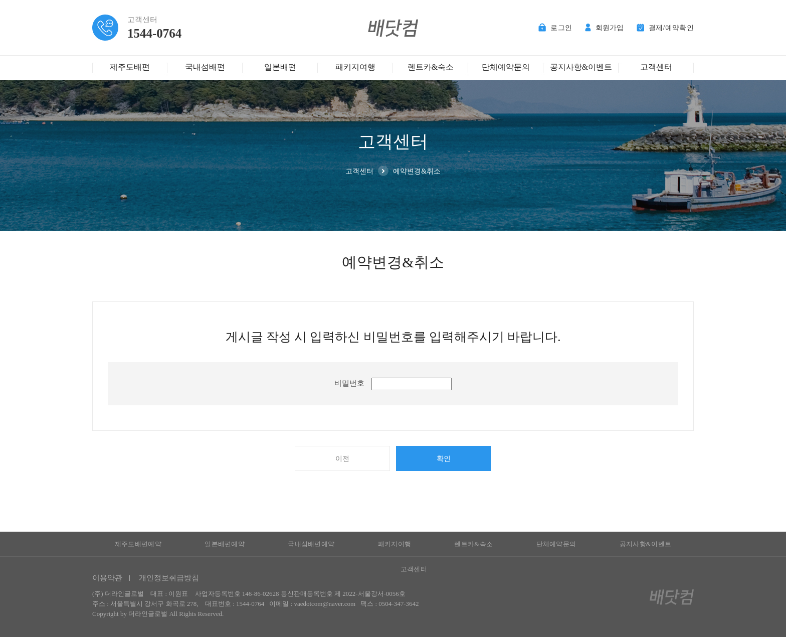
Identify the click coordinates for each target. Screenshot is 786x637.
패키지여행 (355, 67)
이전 (342, 458)
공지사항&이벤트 (581, 67)
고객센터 (656, 67)
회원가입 (604, 28)
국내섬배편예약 (311, 544)
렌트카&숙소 (431, 67)
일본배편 (280, 67)
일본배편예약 (225, 544)
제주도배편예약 (138, 544)
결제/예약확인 (665, 28)
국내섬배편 (205, 67)
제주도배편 (130, 67)
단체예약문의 (506, 67)
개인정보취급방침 (169, 578)
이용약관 (107, 578)
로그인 (555, 28)
